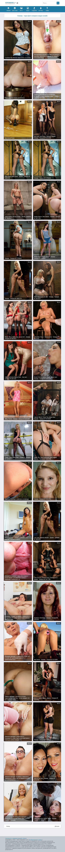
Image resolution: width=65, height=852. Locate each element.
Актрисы (41, 9)
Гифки (47, 9)
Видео (28, 9)
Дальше (57, 826)
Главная (8, 9)
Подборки (34, 9)
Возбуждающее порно (35, 839)
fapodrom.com (10, 3)
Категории (15, 9)
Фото (21, 9)
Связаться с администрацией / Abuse (16, 838)
